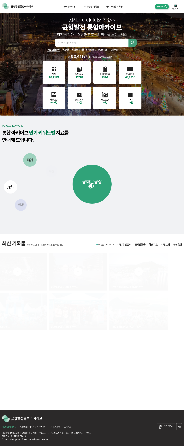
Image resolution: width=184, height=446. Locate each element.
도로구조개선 (10, 186)
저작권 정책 (55, 427)
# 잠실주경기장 (78, 50)
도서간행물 (140, 247)
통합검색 (160, 6)
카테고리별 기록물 (114, 6)
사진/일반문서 (124, 247)
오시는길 (67, 427)
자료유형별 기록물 (90, 6)
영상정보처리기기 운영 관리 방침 (33, 427)
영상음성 (177, 247)
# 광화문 (65, 50)
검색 (132, 43)
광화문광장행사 (92, 184)
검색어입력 (50, 43)
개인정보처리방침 (9, 427)
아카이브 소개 (69, 6)
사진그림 (165, 247)
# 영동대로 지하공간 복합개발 (110, 50)
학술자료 (153, 247)
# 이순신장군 (91, 50)
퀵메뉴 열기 (175, 6)
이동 (179, 427)
